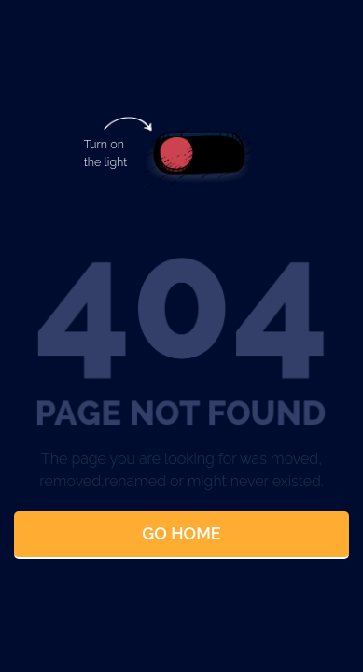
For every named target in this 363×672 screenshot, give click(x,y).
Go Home (181, 533)
